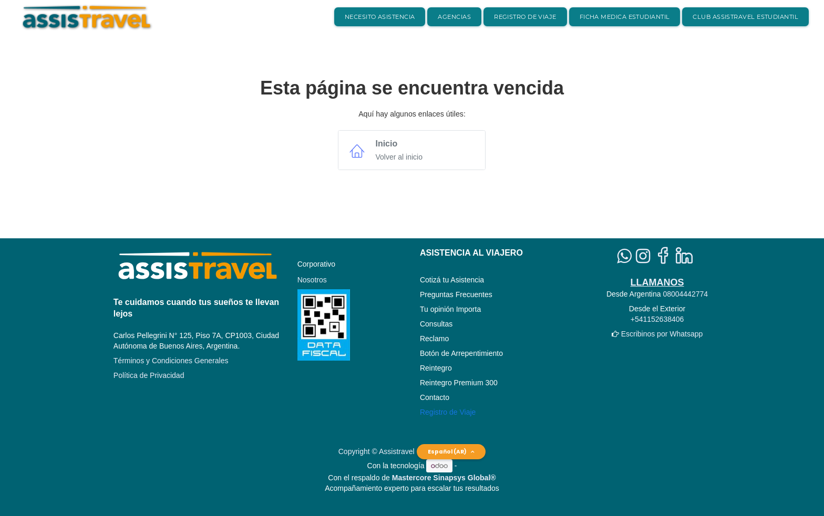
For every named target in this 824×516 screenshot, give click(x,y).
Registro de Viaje (448, 412)
